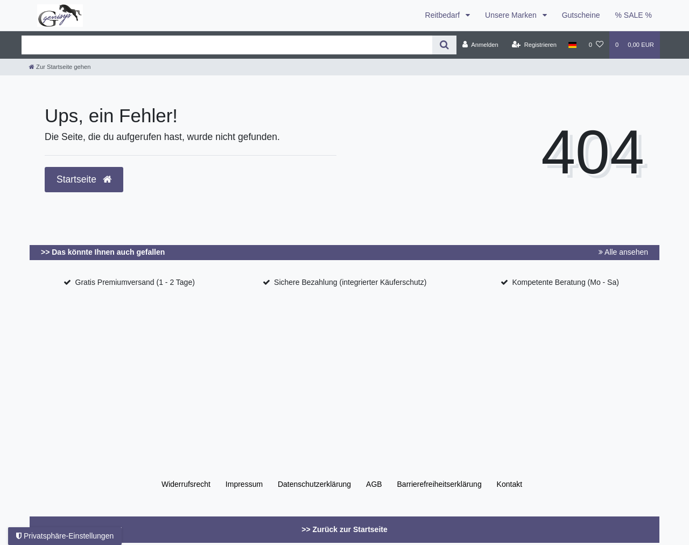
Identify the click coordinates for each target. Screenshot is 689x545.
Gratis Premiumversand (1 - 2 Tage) (135, 282)
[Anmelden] (480, 44)
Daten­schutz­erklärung (314, 484)
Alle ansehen (623, 252)
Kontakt (509, 484)
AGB (374, 484)
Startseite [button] (84, 179)
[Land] (572, 44)
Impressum (244, 484)
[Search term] (227, 45)
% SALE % (633, 15)
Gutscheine (581, 15)
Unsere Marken (512, 15)
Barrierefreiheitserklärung (439, 484)
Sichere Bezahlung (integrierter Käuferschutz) (350, 282)
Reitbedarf (443, 15)
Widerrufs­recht (185, 484)
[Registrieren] (534, 44)
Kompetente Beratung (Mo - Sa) (565, 282)
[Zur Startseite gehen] (59, 67)
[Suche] (444, 45)
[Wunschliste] (596, 44)
